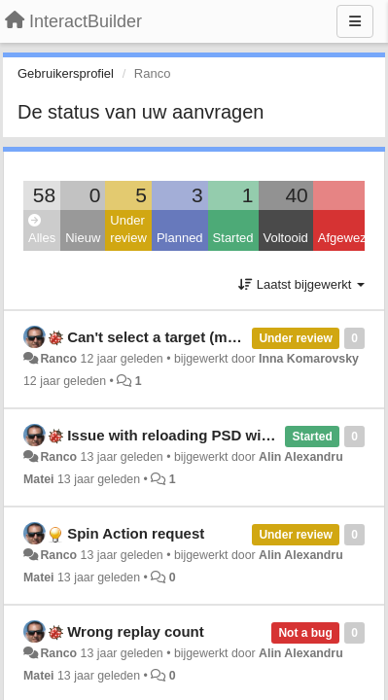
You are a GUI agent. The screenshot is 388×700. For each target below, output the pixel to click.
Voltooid (286, 237)
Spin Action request (135, 533)
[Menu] (354, 21)
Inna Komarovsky (309, 359)
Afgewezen (349, 237)
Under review (128, 229)
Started (233, 237)
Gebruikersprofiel (66, 73)
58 (44, 195)
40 (296, 195)
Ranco (58, 359)
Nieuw (82, 237)
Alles (41, 230)
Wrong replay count (135, 631)
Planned (180, 237)
